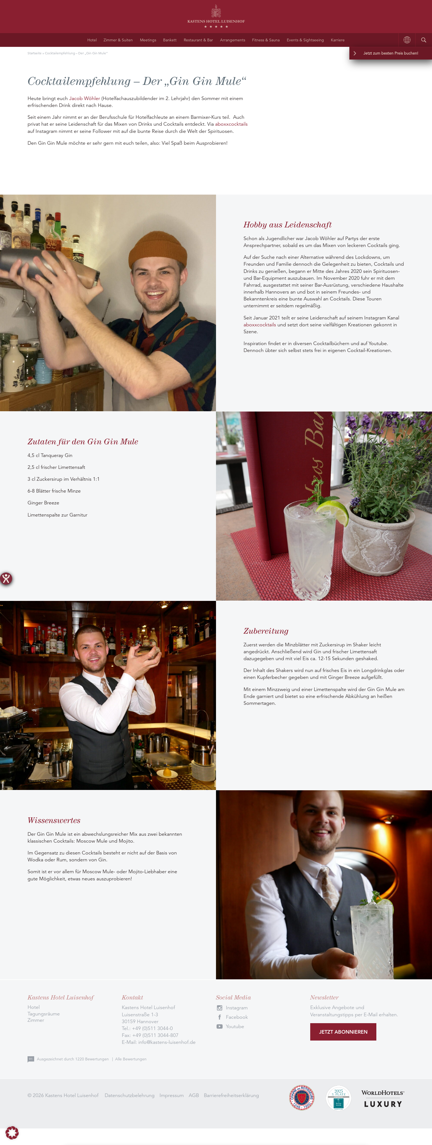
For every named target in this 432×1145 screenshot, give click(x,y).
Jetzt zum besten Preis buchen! (390, 53)
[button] (12, 1133)
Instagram (237, 1008)
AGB (194, 1095)
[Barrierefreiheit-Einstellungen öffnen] (6, 578)
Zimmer (36, 1020)
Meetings (148, 39)
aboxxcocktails (231, 124)
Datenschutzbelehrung (130, 1095)
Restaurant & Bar (198, 39)
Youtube (235, 1026)
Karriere (338, 39)
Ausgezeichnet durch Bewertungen (73, 1059)
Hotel (92, 39)
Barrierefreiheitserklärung (231, 1095)
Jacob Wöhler (84, 98)
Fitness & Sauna (266, 39)
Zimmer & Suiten (118, 39)
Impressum (172, 1095)
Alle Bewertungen (131, 1059)
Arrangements (232, 39)
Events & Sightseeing (305, 39)
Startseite (35, 53)
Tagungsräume (44, 1014)
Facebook (237, 1017)
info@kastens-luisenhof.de (167, 1042)
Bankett (170, 39)
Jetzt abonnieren (343, 1032)
